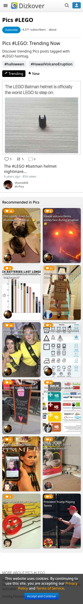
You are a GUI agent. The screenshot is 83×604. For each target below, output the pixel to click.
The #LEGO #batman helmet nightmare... (30, 168)
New (34, 73)
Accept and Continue (41, 596)
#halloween (14, 64)
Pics (7, 20)
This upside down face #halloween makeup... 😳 (19, 218)
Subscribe (11, 29)
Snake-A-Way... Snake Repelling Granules (57, 446)
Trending (13, 73)
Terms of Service (50, 588)
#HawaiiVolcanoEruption (51, 64)
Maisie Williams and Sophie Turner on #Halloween (20, 332)
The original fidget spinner (20, 502)
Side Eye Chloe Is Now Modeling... (17, 446)
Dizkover (27, 6)
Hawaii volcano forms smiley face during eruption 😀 (61, 220)
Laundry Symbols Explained (61, 330)
